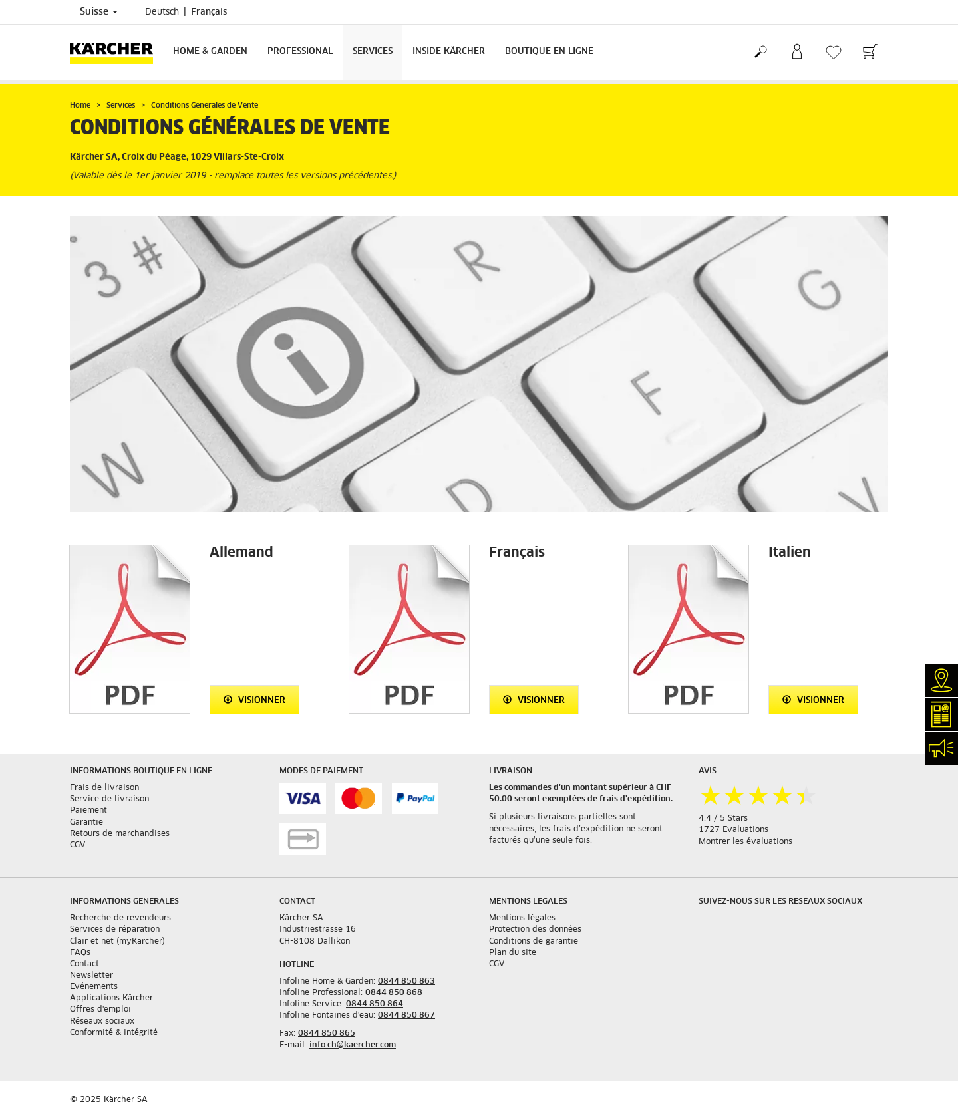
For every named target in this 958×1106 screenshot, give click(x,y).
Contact (84, 964)
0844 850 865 (326, 1033)
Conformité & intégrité (114, 1033)
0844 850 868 (393, 993)
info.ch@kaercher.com (352, 1045)
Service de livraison (109, 799)
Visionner (254, 700)
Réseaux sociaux (102, 1022)
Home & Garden (210, 51)
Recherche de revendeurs (120, 918)
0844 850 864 (374, 1004)
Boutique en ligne (549, 51)
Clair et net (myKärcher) (117, 942)
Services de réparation (115, 930)
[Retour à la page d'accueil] (116, 52)
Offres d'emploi (100, 1010)
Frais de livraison (104, 788)
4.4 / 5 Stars (723, 819)
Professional (300, 51)
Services (373, 51)
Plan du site (512, 953)
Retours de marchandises (120, 834)
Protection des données (535, 930)
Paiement (88, 811)
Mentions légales (522, 918)
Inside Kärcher (448, 51)
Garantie (86, 823)
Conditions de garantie (533, 942)
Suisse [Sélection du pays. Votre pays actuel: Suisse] (99, 12)
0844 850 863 (406, 982)
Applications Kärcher (111, 998)
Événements (94, 987)
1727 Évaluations (733, 830)
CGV (77, 845)
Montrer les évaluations (745, 842)
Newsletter (91, 976)
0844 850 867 (406, 1016)
